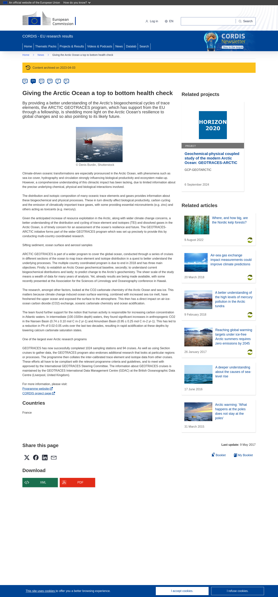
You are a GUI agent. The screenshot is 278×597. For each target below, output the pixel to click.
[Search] (246, 21)
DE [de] (25, 81)
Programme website (36, 388)
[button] (169, 21)
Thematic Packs (46, 46)
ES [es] (41, 81)
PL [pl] (66, 81)
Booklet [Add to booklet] (219, 454)
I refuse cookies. (238, 591)
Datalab (131, 46)
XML (43, 482)
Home (28, 46)
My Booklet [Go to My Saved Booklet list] (243, 455)
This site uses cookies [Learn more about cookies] (41, 591)
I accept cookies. (182, 591)
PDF (80, 482)
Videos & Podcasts (99, 46)
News (119, 46)
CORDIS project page (37, 393)
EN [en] (33, 81)
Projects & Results (72, 46)
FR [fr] (49, 81)
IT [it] (58, 81)
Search (144, 46)
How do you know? (77, 2)
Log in (151, 21)
